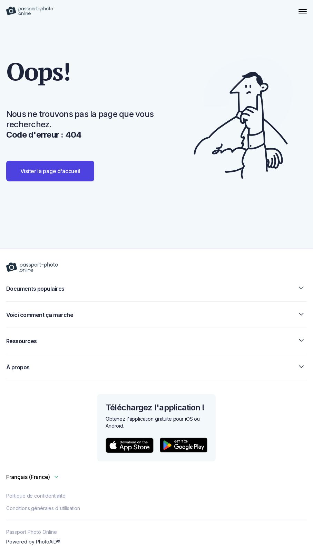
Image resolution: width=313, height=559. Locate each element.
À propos (156, 367)
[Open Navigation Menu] (303, 11)
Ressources (156, 341)
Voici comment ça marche (156, 314)
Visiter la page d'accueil (50, 171)
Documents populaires (156, 288)
